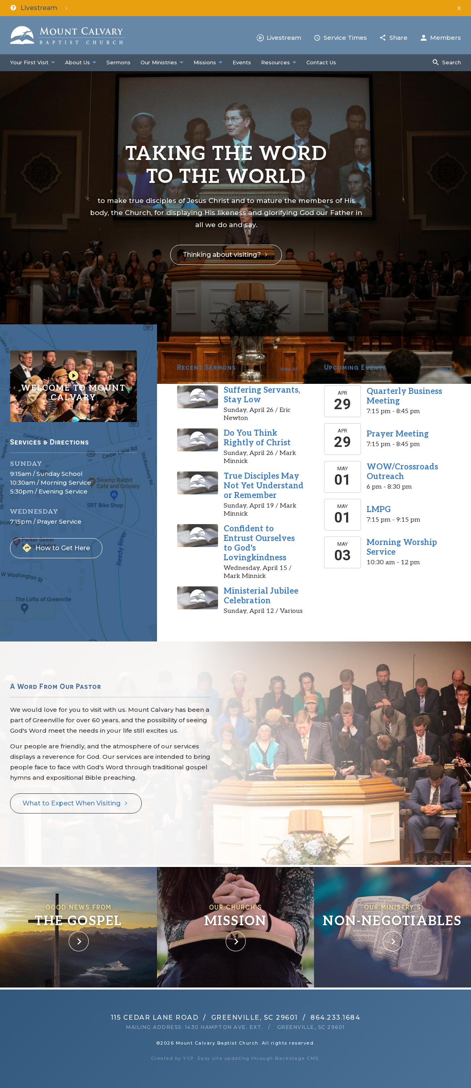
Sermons (118, 62)
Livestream (284, 37)
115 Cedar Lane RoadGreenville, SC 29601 (204, 1017)
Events (241, 62)
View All (289, 369)
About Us (77, 62)
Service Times (345, 37)
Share (398, 37)
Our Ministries (159, 62)
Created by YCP (172, 1058)
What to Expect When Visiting (71, 803)
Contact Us (321, 62)
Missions (205, 62)
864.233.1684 (335, 1017)
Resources (275, 62)
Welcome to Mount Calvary (73, 386)
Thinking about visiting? (222, 254)
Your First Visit (29, 62)
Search (451, 62)
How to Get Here (62, 548)
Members (445, 37)
